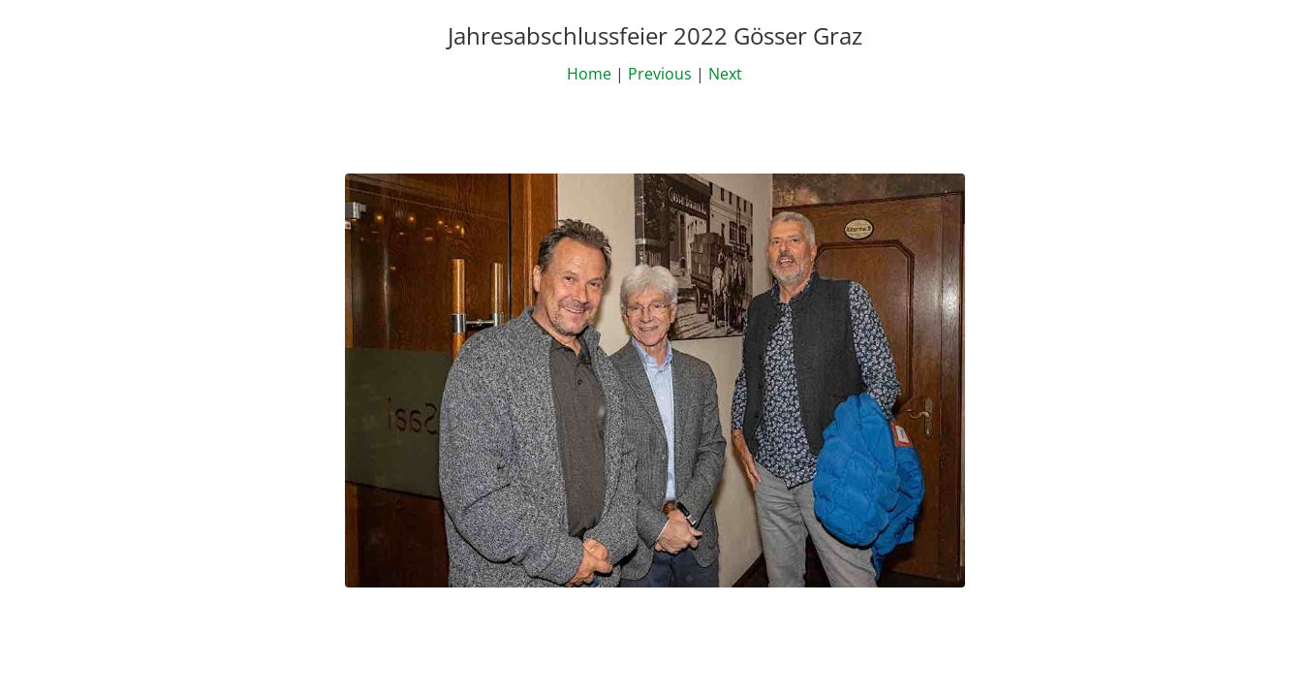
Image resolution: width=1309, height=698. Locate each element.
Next (725, 73)
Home (589, 73)
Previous (660, 73)
